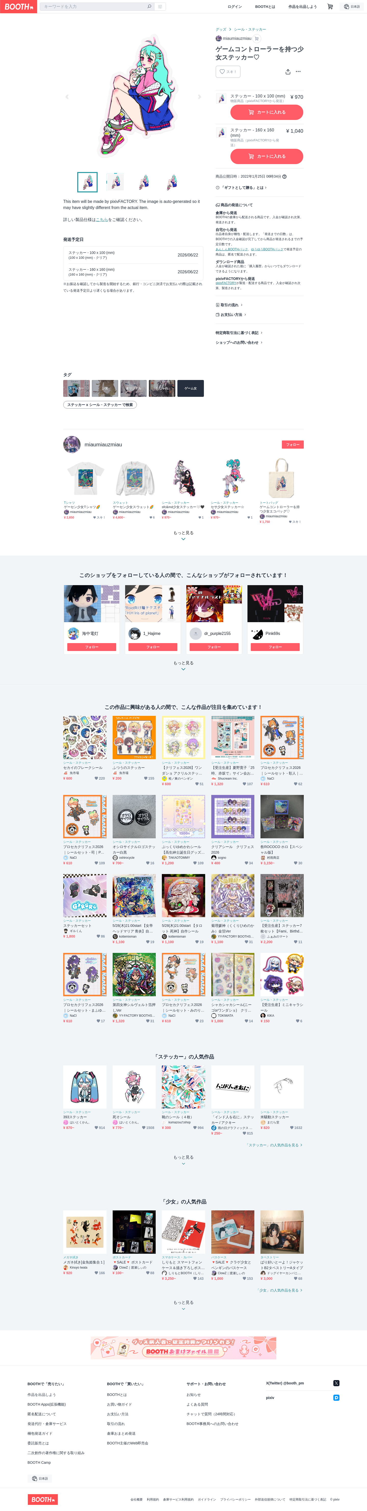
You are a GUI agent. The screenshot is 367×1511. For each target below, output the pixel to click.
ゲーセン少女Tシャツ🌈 (82, 507)
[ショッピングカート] (330, 6)
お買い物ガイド (119, 1404)
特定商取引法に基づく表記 (237, 333)
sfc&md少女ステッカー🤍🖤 (183, 507)
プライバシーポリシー (235, 1499)
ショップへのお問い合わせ (237, 342)
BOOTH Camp (39, 1462)
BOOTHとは (265, 6)
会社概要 (136, 1499)
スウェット (120, 502)
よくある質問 (197, 1404)
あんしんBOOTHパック (232, 249)
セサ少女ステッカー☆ (227, 507)
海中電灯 (90, 633)
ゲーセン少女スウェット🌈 (133, 507)
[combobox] (97, 7)
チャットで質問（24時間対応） (212, 1414)
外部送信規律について (270, 1499)
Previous (67, 97)
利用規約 (153, 1499)
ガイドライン (207, 1499)
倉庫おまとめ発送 (121, 1433)
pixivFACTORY (226, 283)
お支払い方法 (231, 315)
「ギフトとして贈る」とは (242, 188)
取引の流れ (230, 305)
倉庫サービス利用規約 (178, 1499)
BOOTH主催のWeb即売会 (127, 1443)
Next (199, 97)
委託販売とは (38, 1443)
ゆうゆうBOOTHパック (267, 249)
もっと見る (183, 667)
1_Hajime (152, 633)
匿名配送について (42, 1414)
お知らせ (194, 1395)
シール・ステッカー (250, 29)
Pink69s (273, 633)
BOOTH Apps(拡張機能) (47, 1404)
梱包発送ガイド (40, 1433)
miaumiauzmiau (103, 444)
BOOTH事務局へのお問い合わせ (213, 1424)
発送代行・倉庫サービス (47, 1424)
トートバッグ (269, 502)
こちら (102, 219)
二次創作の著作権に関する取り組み (56, 1453)
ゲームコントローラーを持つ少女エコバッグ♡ (280, 509)
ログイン (235, 6)
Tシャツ (69, 502)
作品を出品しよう (303, 6)
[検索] (149, 6)
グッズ (221, 29)
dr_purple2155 (217, 633)
